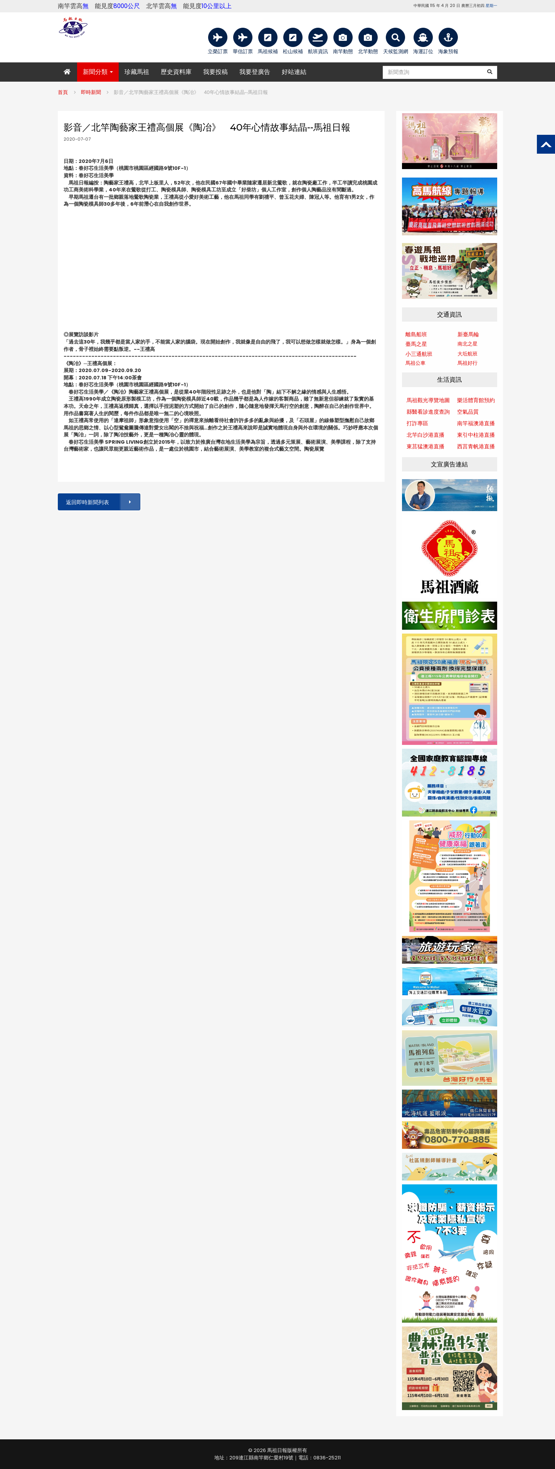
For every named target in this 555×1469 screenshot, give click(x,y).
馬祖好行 (467, 363)
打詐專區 (417, 423)
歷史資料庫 (176, 71)
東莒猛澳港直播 (425, 446)
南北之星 (467, 343)
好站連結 (294, 71)
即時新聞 (91, 92)
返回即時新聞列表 (102, 502)
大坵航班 (467, 353)
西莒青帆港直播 (476, 446)
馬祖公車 (415, 363)
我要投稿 (215, 71)
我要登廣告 (254, 71)
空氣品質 (468, 412)
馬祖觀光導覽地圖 (428, 400)
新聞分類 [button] (98, 71)
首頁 (63, 92)
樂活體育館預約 (476, 400)
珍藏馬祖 (136, 71)
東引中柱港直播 (476, 435)
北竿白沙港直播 (425, 435)
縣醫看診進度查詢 (428, 412)
